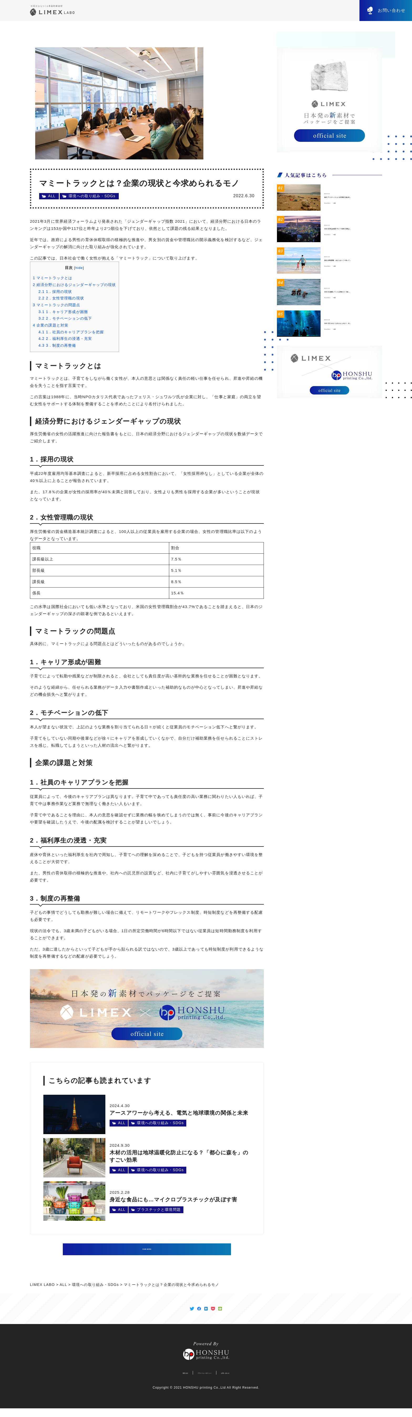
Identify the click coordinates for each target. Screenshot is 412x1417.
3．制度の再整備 (57, 345)
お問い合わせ (392, 10)
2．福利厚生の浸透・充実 (65, 338)
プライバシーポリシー (202, 1381)
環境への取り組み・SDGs (92, 196)
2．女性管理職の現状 (61, 298)
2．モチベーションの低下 (65, 318)
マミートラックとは (52, 278)
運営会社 (165, 1381)
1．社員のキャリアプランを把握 (71, 332)
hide (79, 268)
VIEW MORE (146, 1249)
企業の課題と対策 (50, 325)
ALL (51, 196)
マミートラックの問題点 (56, 305)
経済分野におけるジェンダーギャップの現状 (74, 285)
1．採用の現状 (55, 291)
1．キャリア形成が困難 (63, 312)
